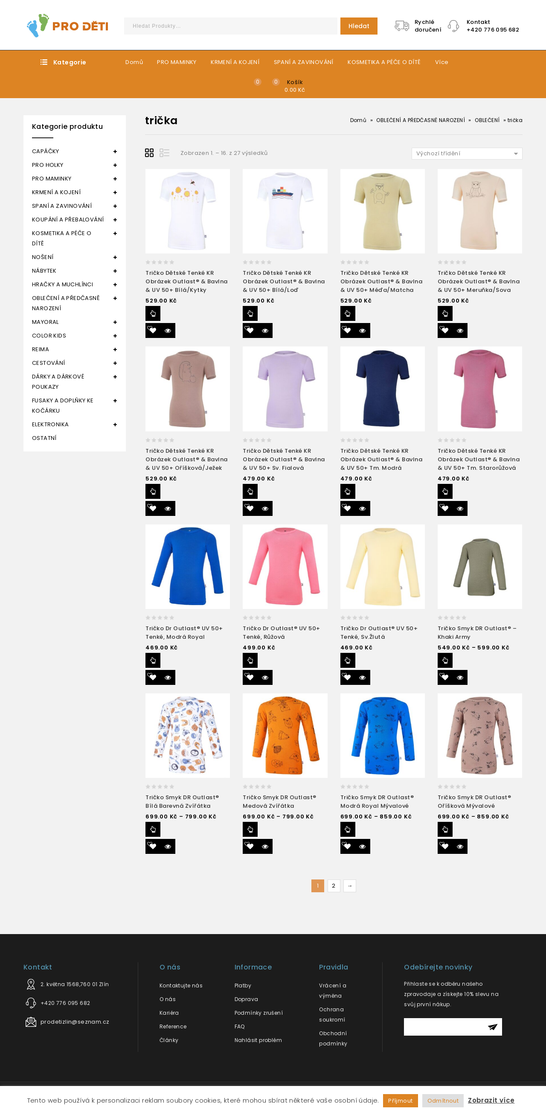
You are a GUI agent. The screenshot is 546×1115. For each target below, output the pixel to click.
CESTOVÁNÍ (48, 363)
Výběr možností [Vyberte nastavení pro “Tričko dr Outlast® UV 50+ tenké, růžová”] (250, 660)
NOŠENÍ (42, 257)
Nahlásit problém (258, 1040)
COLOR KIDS (49, 336)
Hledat (359, 26)
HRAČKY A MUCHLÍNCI (62, 284)
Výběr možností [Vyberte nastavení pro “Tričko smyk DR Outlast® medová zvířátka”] (250, 829)
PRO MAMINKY (176, 62)
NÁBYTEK (44, 271)
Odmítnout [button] (443, 1101)
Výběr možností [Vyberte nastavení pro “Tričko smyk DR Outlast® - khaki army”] (445, 660)
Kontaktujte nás (181, 985)
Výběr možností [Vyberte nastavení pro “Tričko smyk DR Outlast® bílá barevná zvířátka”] (152, 829)
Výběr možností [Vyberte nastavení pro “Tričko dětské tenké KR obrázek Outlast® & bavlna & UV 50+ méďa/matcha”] (347, 313)
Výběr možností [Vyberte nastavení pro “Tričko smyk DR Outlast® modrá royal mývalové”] (347, 829)
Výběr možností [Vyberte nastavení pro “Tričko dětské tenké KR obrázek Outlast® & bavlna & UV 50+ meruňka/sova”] (445, 313)
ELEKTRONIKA (50, 424)
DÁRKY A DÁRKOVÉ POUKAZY (58, 382)
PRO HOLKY (48, 165)
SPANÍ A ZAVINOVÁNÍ (304, 62)
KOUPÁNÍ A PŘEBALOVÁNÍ (68, 219)
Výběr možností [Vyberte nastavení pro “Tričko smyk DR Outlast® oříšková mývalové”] (445, 829)
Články (169, 1040)
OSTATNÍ (44, 438)
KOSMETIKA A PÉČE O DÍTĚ (384, 62)
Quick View (167, 330)
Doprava (246, 999)
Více (442, 62)
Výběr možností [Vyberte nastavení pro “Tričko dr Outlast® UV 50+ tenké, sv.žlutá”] (347, 660)
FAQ (240, 1026)
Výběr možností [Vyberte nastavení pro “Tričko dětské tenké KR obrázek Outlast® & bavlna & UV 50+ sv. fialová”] (250, 491)
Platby (243, 985)
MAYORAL (45, 322)
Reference (173, 1026)
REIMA (40, 349)
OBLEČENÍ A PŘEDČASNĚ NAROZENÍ (420, 120)
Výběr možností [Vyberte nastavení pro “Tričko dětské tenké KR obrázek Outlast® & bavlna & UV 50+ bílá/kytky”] (152, 313)
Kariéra (169, 1012)
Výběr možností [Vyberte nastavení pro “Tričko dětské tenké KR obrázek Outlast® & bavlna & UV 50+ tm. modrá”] (347, 491)
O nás (168, 999)
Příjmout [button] (400, 1101)
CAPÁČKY (45, 151)
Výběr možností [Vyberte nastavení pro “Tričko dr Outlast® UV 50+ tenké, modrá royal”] (152, 660)
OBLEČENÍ (487, 120)
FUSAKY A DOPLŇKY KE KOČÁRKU (63, 405)
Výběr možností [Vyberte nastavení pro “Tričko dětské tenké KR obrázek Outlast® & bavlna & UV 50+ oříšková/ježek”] (152, 491)
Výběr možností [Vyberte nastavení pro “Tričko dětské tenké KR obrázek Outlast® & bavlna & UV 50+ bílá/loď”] (250, 313)
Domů (134, 62)
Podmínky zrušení (259, 1012)
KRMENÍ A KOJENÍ (235, 62)
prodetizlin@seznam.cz (75, 1022)
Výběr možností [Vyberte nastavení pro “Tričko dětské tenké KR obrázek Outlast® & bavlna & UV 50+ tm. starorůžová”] (445, 491)
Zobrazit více (491, 1100)
